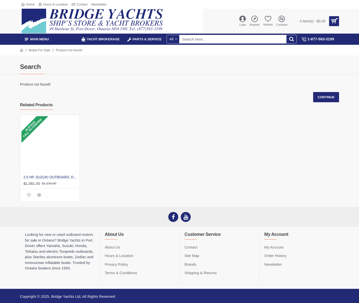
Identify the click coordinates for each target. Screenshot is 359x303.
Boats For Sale (39, 50)
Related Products (36, 104)
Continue (326, 97)
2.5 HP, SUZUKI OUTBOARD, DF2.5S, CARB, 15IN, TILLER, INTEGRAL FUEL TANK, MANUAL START (50, 177)
